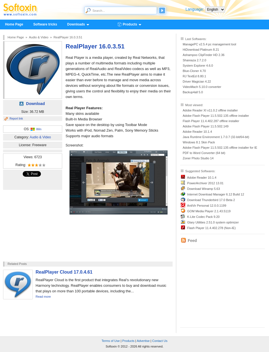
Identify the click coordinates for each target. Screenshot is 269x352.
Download (35, 103)
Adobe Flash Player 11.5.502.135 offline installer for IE (220, 147)
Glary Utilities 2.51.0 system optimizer (213, 222)
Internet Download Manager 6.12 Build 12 (215, 194)
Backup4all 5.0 (193, 92)
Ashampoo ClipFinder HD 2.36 (203, 55)
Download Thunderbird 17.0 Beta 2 (211, 200)
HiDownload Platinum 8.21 (201, 49)
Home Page (14, 24)
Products (130, 24)
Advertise (143, 340)
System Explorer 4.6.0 (198, 65)
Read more (43, 296)
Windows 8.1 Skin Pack (199, 142)
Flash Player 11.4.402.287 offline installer (211, 121)
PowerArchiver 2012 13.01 (205, 183)
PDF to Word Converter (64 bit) (204, 153)
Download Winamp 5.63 (203, 188)
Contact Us (159, 340)
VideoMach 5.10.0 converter (202, 86)
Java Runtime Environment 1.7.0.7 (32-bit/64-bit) (216, 137)
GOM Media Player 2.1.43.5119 (209, 211)
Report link (16, 118)
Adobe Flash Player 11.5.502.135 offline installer (216, 115)
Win (38, 129)
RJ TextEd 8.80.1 (194, 76)
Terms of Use (111, 340)
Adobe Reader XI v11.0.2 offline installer (210, 110)
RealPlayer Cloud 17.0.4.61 (64, 272)
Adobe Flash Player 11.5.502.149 (205, 126)
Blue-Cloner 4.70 (194, 71)
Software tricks (45, 24)
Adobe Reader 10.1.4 (197, 131)
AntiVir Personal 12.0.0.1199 (206, 205)
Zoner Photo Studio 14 (198, 158)
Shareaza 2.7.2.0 (194, 60)
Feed (192, 240)
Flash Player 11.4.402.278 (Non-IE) (211, 228)
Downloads (75, 24)
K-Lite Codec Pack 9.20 (203, 216)
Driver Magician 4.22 (197, 81)
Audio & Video (38, 37)
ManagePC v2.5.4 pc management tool (209, 44)
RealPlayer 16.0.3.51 (68, 37)
